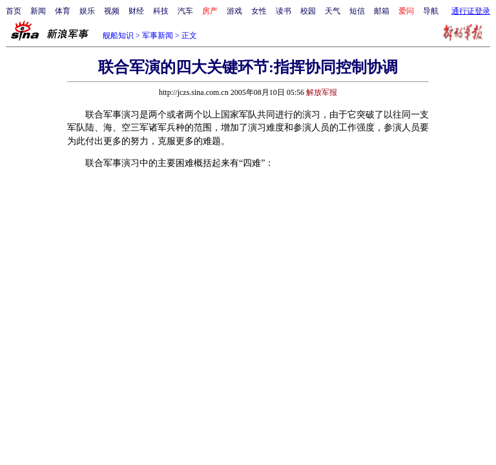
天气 (332, 11)
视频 (111, 11)
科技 (161, 11)
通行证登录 (470, 11)
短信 (357, 11)
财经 (136, 11)
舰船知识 (118, 35)
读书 (283, 11)
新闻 (38, 11)
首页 (13, 11)
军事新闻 (157, 35)
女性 (259, 11)
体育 (62, 11)
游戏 (234, 11)
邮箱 (381, 11)
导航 (431, 11)
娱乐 (87, 11)
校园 (308, 11)
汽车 (185, 11)
